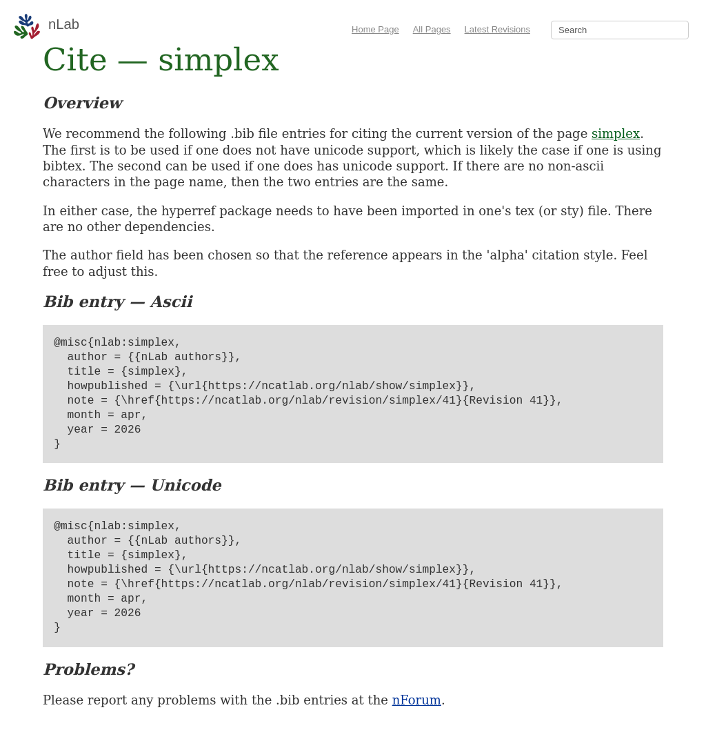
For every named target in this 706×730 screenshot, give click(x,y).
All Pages (432, 29)
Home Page (375, 29)
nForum (416, 700)
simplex (616, 133)
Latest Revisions (497, 29)
